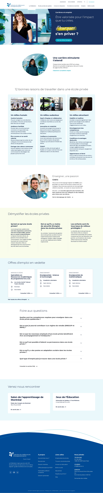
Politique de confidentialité (51, 490)
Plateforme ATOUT (60, 474)
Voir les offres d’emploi (63, 40)
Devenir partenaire (43, 475)
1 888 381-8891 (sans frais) (81, 461)
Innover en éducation (59, 6)
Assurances (63, 1)
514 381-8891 (78, 459)
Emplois (83, 6)
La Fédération (32, 6)
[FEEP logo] (19, 455)
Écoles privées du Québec (45, 6)
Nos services (41, 461)
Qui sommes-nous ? (43, 458)
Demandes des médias (80, 478)
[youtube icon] (14, 472)
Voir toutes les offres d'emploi (18, 299)
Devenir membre (43, 464)
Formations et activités (73, 6)
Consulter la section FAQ (28, 366)
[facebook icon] (10, 472)
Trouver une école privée (62, 461)
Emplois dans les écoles (62, 458)
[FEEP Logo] (16, 5)
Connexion (91, 2)
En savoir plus (16, 409)
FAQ (56, 477)
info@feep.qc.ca (79, 466)
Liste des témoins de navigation (67, 490)
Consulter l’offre (26, 293)
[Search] (85, 2)
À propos (79, 1)
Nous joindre (71, 1)
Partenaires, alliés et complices (43, 471)
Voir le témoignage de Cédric (69, 197)
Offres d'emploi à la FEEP (45, 467)
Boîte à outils (91, 6)
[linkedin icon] (17, 472)
